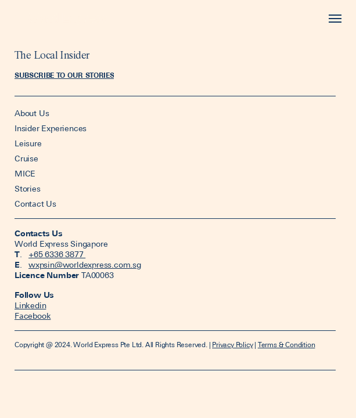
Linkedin (30, 305)
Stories (28, 188)
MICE (25, 173)
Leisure (28, 143)
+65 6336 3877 (56, 254)
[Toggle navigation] (332, 19)
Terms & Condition (286, 345)
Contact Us (35, 203)
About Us (33, 113)
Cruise (26, 158)
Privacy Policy (232, 345)
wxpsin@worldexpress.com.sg (84, 264)
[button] (64, 75)
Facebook (33, 315)
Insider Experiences (51, 128)
